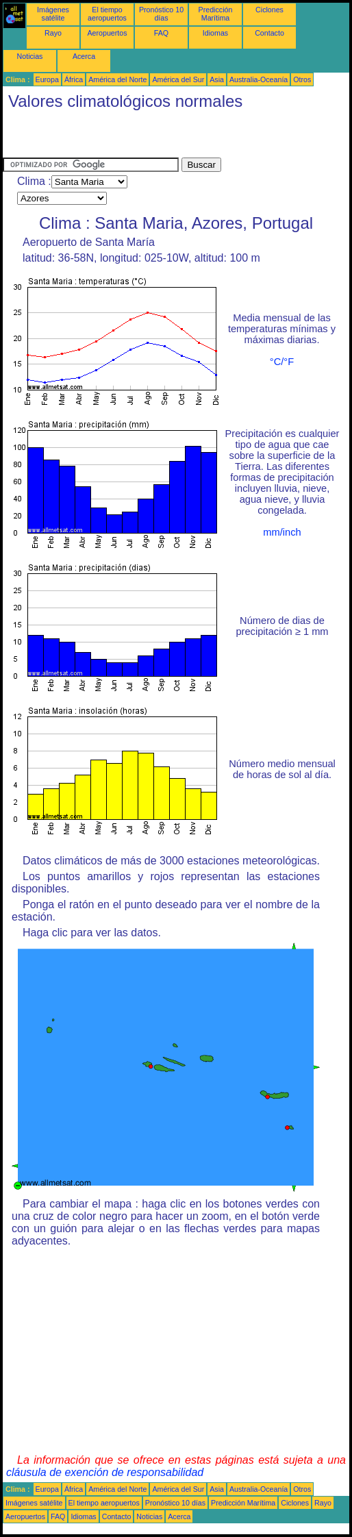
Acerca (84, 56)
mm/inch (282, 532)
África (73, 79)
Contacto (269, 33)
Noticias (30, 56)
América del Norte (117, 79)
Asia (217, 79)
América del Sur (178, 79)
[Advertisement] (163, 137)
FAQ (161, 33)
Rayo (53, 33)
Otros (302, 79)
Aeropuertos (107, 33)
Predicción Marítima (216, 13)
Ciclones (269, 9)
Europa (47, 79)
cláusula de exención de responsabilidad (104, 1472)
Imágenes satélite (53, 13)
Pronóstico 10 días (161, 13)
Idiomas (215, 33)
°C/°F (282, 361)
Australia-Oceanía (258, 79)
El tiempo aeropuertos (107, 13)
